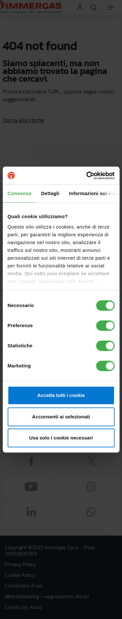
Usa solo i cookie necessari (61, 437)
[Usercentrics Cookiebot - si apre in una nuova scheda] (87, 175)
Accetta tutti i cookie (61, 395)
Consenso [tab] (19, 193)
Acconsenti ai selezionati (61, 416)
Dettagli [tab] (50, 193)
